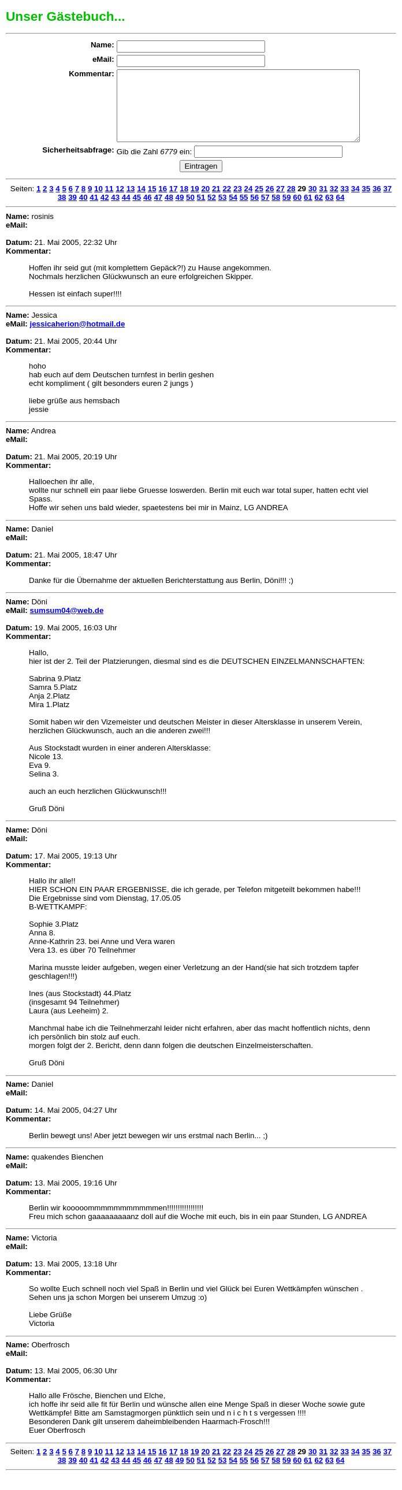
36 (377, 202)
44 (126, 211)
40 (83, 211)
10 (98, 202)
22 (226, 202)
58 (275, 211)
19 (195, 202)
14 (141, 202)
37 (387, 202)
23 (237, 202)
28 (291, 202)
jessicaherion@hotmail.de (77, 337)
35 (366, 202)
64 (340, 211)
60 (297, 211)
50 (190, 211)
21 (216, 202)
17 (173, 202)
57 (265, 211)
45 (136, 211)
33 (344, 202)
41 (94, 211)
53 (222, 211)
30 (312, 202)
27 (280, 202)
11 (109, 202)
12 (120, 202)
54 (233, 211)
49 (180, 211)
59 (286, 211)
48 (169, 211)
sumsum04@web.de (66, 624)
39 (72, 211)
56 (254, 211)
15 (152, 202)
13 (130, 202)
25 (259, 202)
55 (244, 211)
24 (248, 202)
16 (162, 202)
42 (104, 211)
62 (318, 211)
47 (158, 211)
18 (184, 202)
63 (329, 211)
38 (62, 211)
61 (308, 211)
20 (205, 202)
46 (147, 211)
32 (334, 202)
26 (270, 202)
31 (323, 202)
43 (115, 211)
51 (201, 211)
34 (355, 202)
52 (211, 211)
